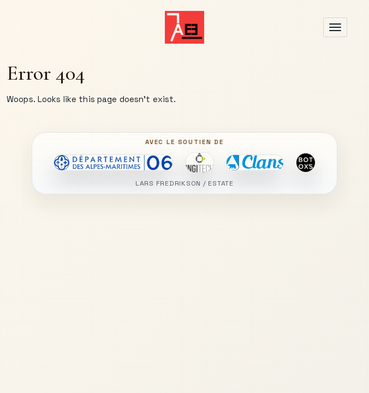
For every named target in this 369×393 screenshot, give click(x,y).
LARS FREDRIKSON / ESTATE (184, 184)
